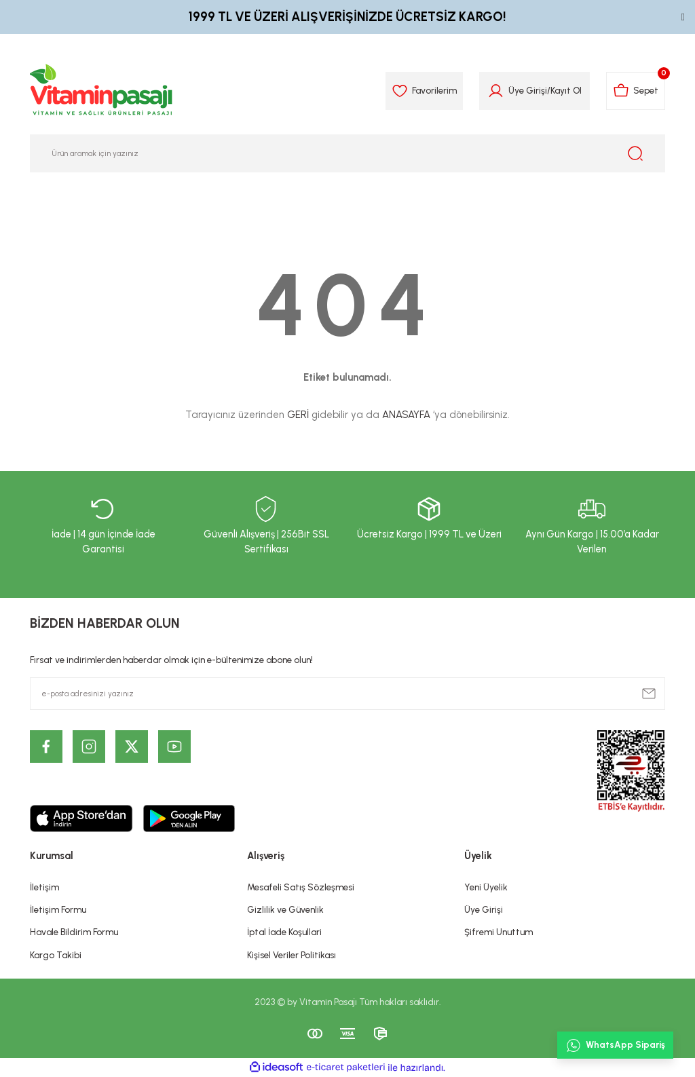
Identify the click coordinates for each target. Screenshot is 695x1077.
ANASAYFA (406, 415)
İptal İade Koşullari (284, 931)
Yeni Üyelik (486, 887)
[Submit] (649, 693)
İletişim (44, 887)
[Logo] (102, 91)
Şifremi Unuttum (498, 931)
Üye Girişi (483, 909)
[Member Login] (495, 91)
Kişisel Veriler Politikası (291, 954)
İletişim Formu (58, 909)
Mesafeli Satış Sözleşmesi (300, 887)
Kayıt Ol (566, 90)
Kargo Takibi (55, 954)
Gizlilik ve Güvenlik (285, 909)
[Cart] (635, 91)
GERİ (298, 415)
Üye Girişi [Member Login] (527, 90)
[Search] (347, 153)
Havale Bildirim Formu (74, 931)
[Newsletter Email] (347, 693)
